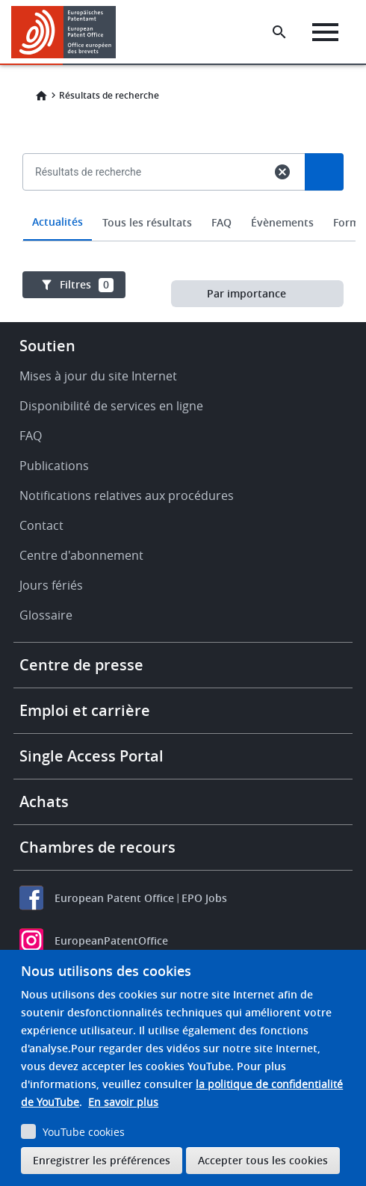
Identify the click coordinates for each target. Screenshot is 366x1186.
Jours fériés (51, 585)
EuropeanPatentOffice (111, 940)
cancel (282, 172)
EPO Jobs (204, 898)
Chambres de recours (97, 847)
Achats (44, 801)
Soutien (47, 346)
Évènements (282, 222)
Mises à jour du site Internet (98, 376)
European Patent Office (114, 898)
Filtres (87, 284)
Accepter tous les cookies (263, 1160)
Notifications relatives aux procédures (126, 495)
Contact (41, 525)
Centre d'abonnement (81, 555)
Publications (54, 465)
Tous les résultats (147, 222)
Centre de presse (81, 665)
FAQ (221, 222)
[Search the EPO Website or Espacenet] (279, 32)
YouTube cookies (84, 1132)
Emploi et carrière (84, 710)
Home (41, 96)
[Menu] (325, 32)
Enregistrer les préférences (101, 1160)
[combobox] (183, 206)
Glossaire (45, 615)
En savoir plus (123, 1102)
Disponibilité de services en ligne (111, 406)
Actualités (57, 221)
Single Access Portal (91, 756)
